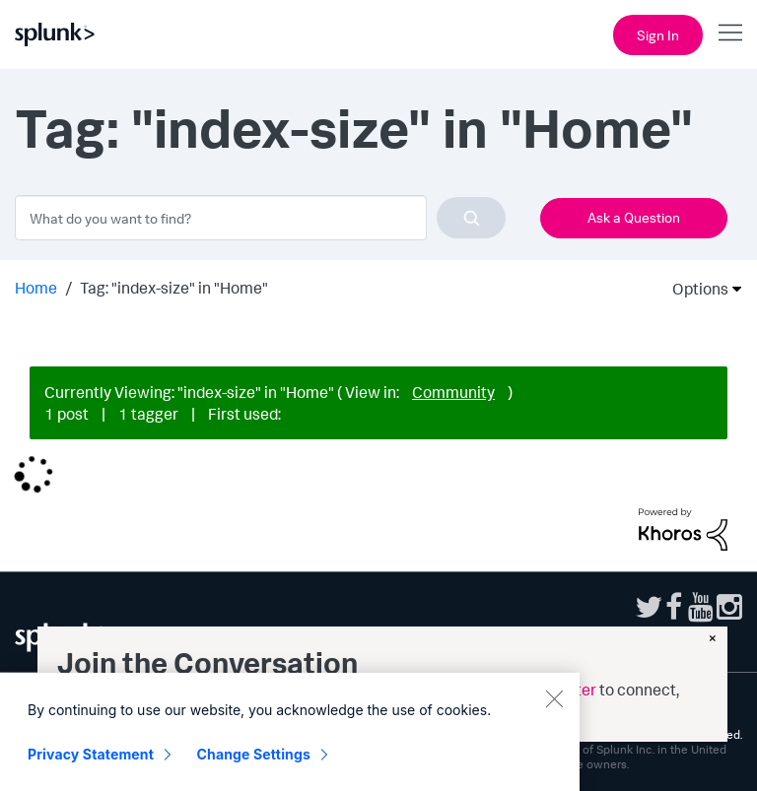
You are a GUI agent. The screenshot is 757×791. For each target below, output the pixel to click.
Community (453, 392)
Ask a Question (633, 217)
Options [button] (694, 288)
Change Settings (253, 768)
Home (36, 287)
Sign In (658, 35)
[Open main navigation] (730, 32)
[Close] (554, 713)
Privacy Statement (91, 768)
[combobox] (260, 217)
